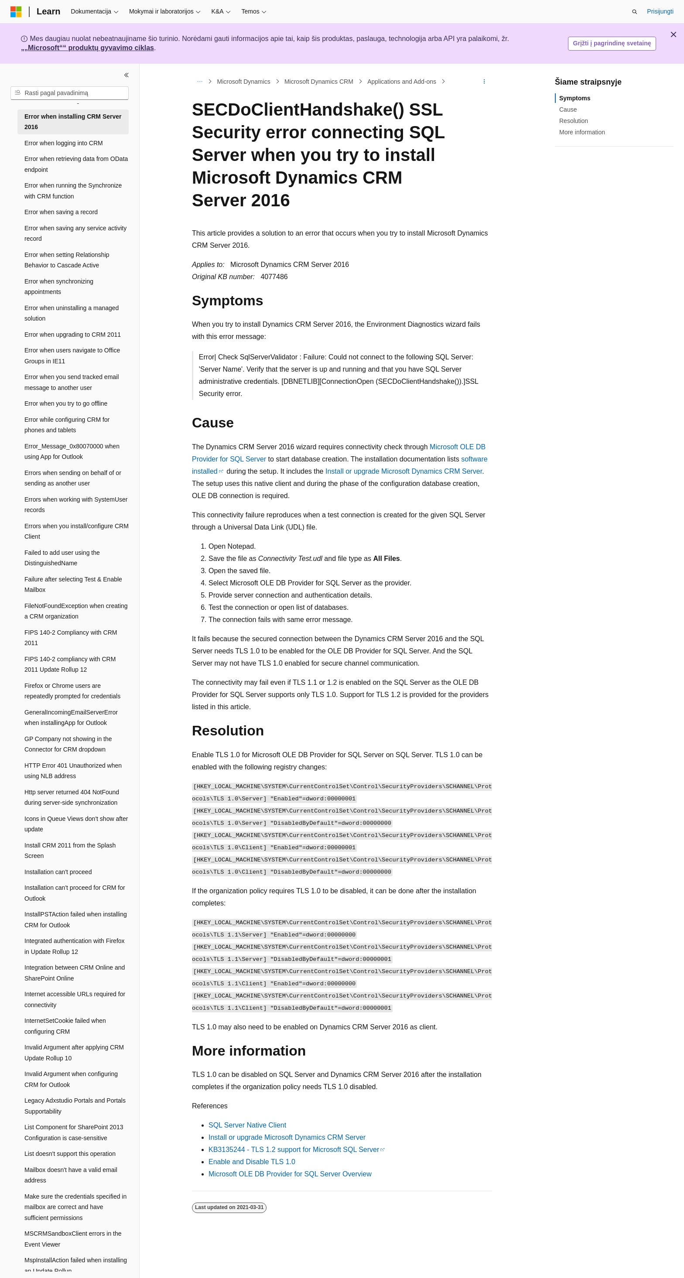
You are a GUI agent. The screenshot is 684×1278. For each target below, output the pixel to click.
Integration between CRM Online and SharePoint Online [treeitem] (74, 973)
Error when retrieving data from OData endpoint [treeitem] (76, 164)
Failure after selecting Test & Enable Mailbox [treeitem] (73, 585)
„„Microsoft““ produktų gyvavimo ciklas (87, 47)
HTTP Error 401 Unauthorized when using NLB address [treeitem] (73, 771)
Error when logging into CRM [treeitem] (63, 143)
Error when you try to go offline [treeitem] (65, 403)
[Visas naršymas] (199, 82)
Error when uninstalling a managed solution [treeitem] (71, 313)
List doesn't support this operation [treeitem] (70, 1153)
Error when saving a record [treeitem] (61, 211)
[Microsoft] (16, 11)
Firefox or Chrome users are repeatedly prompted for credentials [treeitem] (72, 691)
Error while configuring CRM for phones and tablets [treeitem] (66, 425)
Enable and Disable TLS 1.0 (252, 1161)
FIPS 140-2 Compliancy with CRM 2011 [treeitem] (70, 638)
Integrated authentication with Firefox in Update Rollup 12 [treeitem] (74, 946)
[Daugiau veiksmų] (484, 82)
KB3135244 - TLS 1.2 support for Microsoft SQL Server (294, 1149)
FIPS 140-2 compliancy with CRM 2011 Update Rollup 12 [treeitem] (70, 664)
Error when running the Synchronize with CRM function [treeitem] (73, 191)
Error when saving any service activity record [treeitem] (75, 234)
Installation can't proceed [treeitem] (58, 871)
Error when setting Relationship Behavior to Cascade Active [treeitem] (66, 260)
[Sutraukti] (126, 75)
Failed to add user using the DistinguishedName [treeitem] (62, 558)
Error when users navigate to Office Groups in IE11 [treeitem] (72, 356)
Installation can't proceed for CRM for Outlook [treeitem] (74, 893)
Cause (568, 109)
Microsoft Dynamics (243, 81)
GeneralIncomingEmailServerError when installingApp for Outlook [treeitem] (71, 718)
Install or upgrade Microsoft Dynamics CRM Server (403, 471)
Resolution (573, 120)
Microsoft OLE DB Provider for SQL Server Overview (290, 1174)
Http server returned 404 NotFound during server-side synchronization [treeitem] (71, 797)
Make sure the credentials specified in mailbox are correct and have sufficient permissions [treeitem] (75, 1207)
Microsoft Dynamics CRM (318, 81)
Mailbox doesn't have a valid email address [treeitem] (70, 1175)
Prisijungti (660, 11)
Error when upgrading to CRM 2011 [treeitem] (72, 334)
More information (582, 132)
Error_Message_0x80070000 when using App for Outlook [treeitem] (72, 452)
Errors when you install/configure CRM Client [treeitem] (76, 531)
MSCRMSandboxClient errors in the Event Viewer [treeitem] (73, 1239)
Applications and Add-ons (401, 81)
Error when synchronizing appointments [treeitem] (58, 287)
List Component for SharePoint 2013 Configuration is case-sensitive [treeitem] (73, 1132)
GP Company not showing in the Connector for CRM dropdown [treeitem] (68, 744)
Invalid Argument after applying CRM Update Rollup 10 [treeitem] (74, 1053)
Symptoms (575, 98)
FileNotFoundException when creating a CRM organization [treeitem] (76, 611)
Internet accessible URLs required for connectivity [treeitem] (74, 999)
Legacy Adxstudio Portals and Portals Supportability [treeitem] (75, 1106)
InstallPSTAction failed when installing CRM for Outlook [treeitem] (75, 920)
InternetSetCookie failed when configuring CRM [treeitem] (65, 1026)
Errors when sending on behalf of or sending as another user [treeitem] (72, 478)
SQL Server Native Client (247, 1125)
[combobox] (69, 93)
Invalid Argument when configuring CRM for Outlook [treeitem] (71, 1079)
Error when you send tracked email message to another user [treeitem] (71, 382)
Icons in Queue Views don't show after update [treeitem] (76, 824)
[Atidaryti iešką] (634, 12)
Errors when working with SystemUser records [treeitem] (76, 505)
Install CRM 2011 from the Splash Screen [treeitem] (70, 851)
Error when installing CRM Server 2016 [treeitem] (73, 122)
